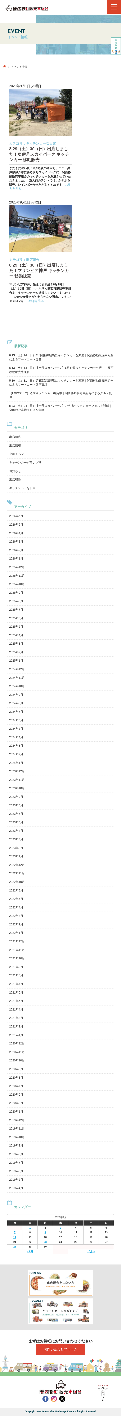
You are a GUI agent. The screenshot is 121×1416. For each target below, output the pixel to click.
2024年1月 (16, 762)
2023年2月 (16, 848)
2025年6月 (16, 618)
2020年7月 (16, 1086)
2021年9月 (16, 967)
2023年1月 (16, 856)
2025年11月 (17, 575)
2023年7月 (16, 813)
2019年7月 (16, 1162)
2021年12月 (17, 941)
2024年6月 (16, 720)
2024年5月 (16, 728)
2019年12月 (17, 1120)
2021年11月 (17, 950)
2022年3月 (16, 915)
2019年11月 (17, 1128)
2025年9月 (16, 592)
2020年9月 (16, 1069)
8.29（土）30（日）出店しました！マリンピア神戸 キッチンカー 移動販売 (39, 270)
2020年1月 (16, 1111)
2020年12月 (17, 1043)
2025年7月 (16, 609)
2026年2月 (16, 550)
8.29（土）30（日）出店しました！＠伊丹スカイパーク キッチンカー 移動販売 (39, 154)
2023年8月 (16, 805)
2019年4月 (16, 1188)
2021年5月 (16, 1001)
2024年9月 (16, 694)
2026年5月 (16, 524)
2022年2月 (16, 924)
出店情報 (15, 445)
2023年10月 (17, 788)
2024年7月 (16, 711)
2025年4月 (16, 635)
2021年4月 (16, 1009)
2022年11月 (17, 873)
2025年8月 (16, 601)
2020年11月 (17, 1052)
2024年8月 (16, 703)
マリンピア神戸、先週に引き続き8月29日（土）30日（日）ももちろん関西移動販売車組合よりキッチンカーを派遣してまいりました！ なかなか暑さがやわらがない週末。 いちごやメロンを (40, 292)
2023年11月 (17, 779)
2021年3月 (16, 1018)
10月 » (91, 1251)
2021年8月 (16, 975)
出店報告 (32, 260)
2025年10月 (17, 584)
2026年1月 (16, 558)
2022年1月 (16, 932)
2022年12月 (17, 865)
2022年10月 (17, 882)
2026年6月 (16, 516)
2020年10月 (17, 1060)
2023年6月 (16, 822)
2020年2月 (16, 1103)
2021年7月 (16, 984)
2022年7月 (16, 898)
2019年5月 (16, 1179)
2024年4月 (16, 737)
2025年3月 (16, 643)
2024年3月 (16, 745)
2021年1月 (16, 1035)
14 (14, 1237)
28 (14, 1246)
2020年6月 (16, 1094)
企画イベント (18, 454)
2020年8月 (16, 1077)
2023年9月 (16, 796)
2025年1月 (16, 660)
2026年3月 (16, 541)
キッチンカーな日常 (41, 143)
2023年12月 (17, 771)
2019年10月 (17, 1137)
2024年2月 (16, 754)
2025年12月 (17, 567)
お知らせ (15, 471)
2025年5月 (16, 626)
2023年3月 (16, 839)
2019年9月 (16, 1145)
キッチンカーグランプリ (25, 462)
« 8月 (30, 1251)
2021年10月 (17, 958)
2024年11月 (17, 677)
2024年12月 (17, 669)
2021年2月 (16, 1026)
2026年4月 (16, 533)
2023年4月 (16, 830)
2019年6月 (16, 1171)
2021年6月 (16, 992)
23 (45, 1242)
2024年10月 (17, 686)
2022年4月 (16, 907)
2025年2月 (16, 652)
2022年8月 (16, 890)
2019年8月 (16, 1154)
